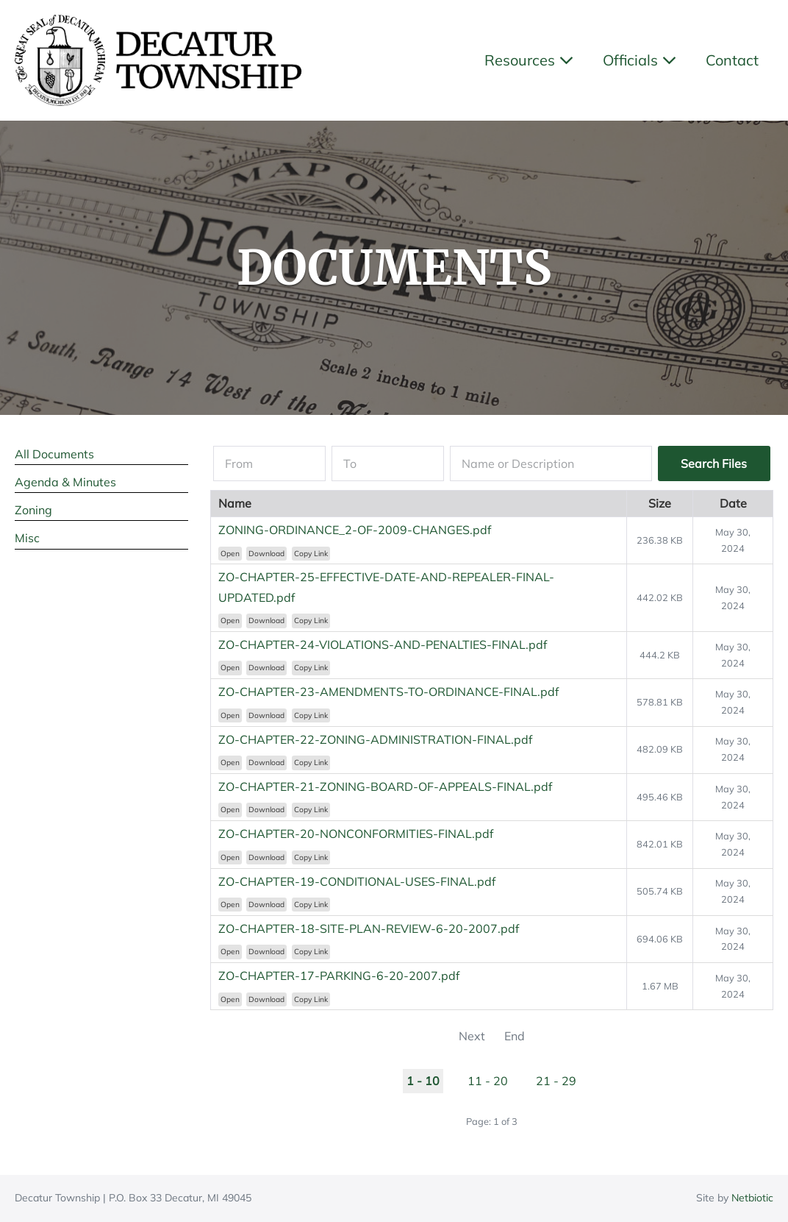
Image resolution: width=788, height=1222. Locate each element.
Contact (732, 60)
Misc (27, 537)
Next (472, 1036)
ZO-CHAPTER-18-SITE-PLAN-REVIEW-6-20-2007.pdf (368, 928)
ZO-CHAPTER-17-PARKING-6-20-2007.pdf (338, 975)
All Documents (54, 454)
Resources (528, 60)
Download (266, 553)
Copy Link (311, 553)
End (514, 1036)
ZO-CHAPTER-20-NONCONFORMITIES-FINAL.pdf (355, 833)
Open (230, 553)
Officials (639, 60)
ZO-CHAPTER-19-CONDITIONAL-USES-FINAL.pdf (356, 881)
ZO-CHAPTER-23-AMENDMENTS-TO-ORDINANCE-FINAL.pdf (388, 691)
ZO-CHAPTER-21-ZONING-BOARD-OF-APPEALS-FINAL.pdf (385, 786)
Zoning (33, 509)
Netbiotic (752, 1197)
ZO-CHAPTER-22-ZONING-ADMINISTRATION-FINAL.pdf (375, 739)
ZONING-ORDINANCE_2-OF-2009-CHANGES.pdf (354, 529)
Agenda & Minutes (65, 482)
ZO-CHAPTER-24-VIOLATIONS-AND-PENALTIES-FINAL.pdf (382, 644)
